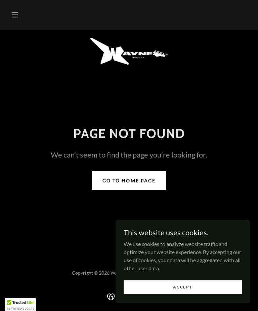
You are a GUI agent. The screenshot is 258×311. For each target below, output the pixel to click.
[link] (129, 51)
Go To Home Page (128, 180)
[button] (15, 15)
